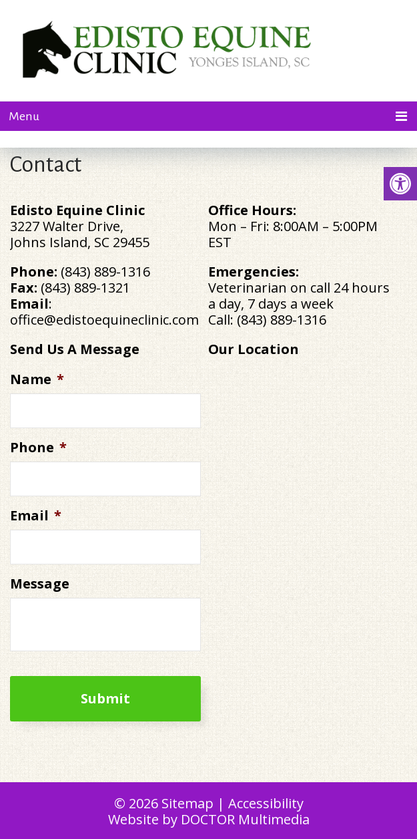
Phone (38, 447)
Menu (24, 116)
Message (39, 584)
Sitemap (187, 803)
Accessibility (266, 803)
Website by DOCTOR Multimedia (209, 819)
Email (35, 515)
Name (37, 379)
